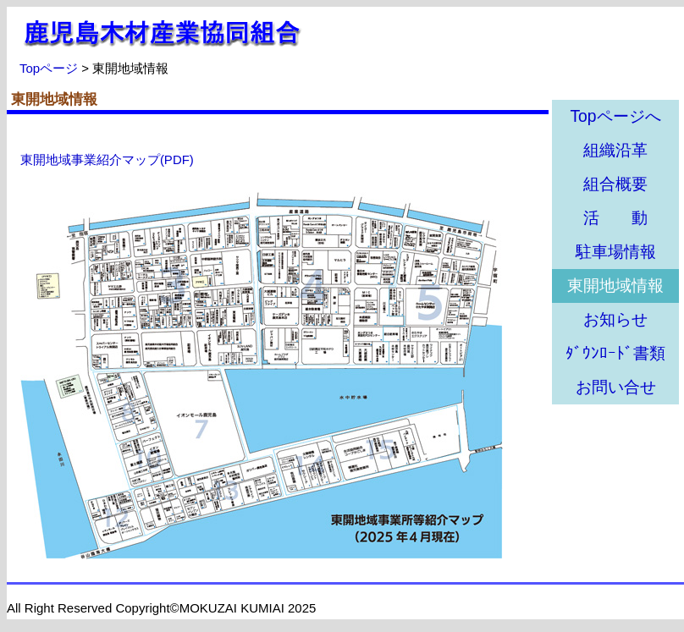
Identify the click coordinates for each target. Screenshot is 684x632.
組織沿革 (615, 150)
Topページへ (615, 116)
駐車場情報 (616, 252)
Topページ (48, 68)
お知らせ (615, 319)
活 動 (615, 218)
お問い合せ (616, 387)
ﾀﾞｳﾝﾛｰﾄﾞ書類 (615, 353)
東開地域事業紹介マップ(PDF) (107, 159)
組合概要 (615, 184)
